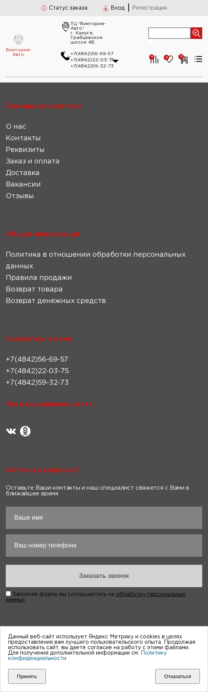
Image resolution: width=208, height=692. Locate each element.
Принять (27, 676)
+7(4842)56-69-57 (91, 54)
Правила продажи (39, 278)
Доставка (23, 173)
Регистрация (149, 8)
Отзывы (20, 196)
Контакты (23, 138)
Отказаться (177, 676)
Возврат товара (34, 289)
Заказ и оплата (33, 161)
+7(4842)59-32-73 (92, 66)
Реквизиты (25, 150)
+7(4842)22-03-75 (92, 60)
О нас (16, 127)
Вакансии (23, 185)
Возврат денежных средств (56, 301)
